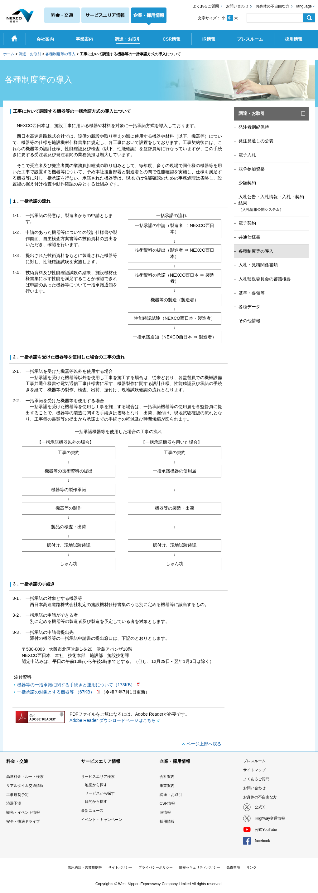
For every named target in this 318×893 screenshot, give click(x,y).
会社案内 (167, 776)
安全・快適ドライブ (23, 821)
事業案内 (167, 785)
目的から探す (96, 801)
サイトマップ (254, 770)
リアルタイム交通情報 (25, 785)
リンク (251, 867)
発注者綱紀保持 (253, 127)
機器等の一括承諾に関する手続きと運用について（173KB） (76, 684)
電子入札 (247, 154)
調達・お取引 (30, 54)
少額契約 (247, 182)
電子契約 (247, 222)
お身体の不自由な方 (272, 6)
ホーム (8, 54)
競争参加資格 (251, 168)
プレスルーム (254, 761)
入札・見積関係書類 (258, 264)
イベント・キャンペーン (101, 819)
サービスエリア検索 (98, 776)
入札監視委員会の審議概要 (264, 278)
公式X (260, 807)
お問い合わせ (237, 6)
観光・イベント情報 (23, 812)
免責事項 (233, 867)
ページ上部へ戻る (203, 743)
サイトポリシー (120, 867)
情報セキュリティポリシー (199, 867)
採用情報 (167, 821)
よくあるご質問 (206, 6)
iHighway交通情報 (270, 818)
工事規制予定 (17, 794)
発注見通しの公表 (255, 140)
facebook (262, 841)
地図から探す (96, 785)
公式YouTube (266, 829)
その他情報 (249, 320)
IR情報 (165, 812)
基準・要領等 (251, 292)
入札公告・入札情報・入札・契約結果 (271, 202)
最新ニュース (92, 810)
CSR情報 (167, 803)
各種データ (249, 306)
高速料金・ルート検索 (25, 776)
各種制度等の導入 (60, 54)
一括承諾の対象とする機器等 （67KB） (56, 691)
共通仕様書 (249, 236)
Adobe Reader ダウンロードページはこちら (113, 720)
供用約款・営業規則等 (85, 867)
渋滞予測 (13, 803)
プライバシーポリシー (155, 867)
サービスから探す (100, 793)
